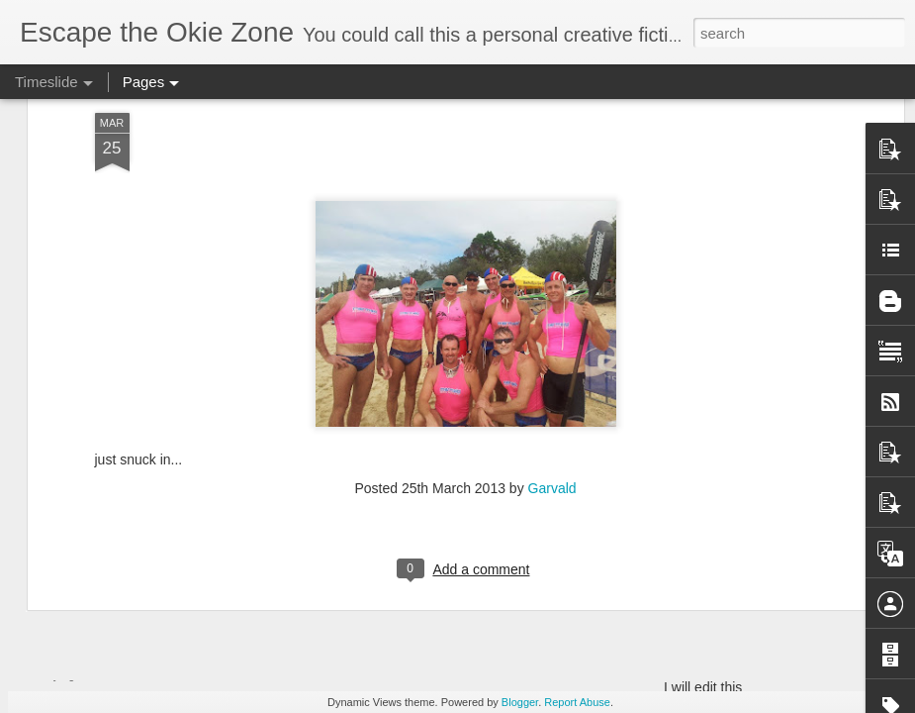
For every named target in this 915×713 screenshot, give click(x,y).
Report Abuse (577, 702)
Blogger (520, 702)
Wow (67, 635)
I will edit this (703, 687)
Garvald (552, 295)
